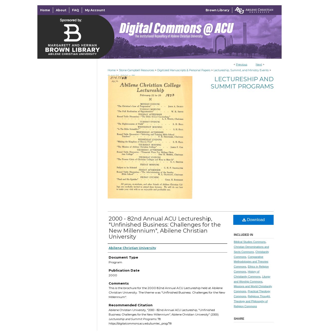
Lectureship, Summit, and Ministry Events (241, 70)
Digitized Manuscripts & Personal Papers (183, 70)
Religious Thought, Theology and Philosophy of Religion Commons (252, 301)
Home (112, 70)
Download (253, 220)
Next (259, 64)
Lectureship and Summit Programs (242, 82)
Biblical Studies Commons (250, 241)
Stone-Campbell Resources (136, 70)
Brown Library (217, 10)
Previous (241, 64)
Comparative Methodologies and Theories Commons (251, 261)
